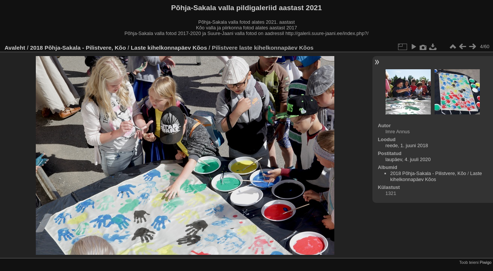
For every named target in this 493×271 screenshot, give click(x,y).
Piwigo (485, 262)
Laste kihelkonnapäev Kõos (169, 47)
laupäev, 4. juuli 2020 (408, 159)
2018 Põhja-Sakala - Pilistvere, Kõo (78, 47)
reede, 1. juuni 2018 (407, 145)
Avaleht (15, 47)
